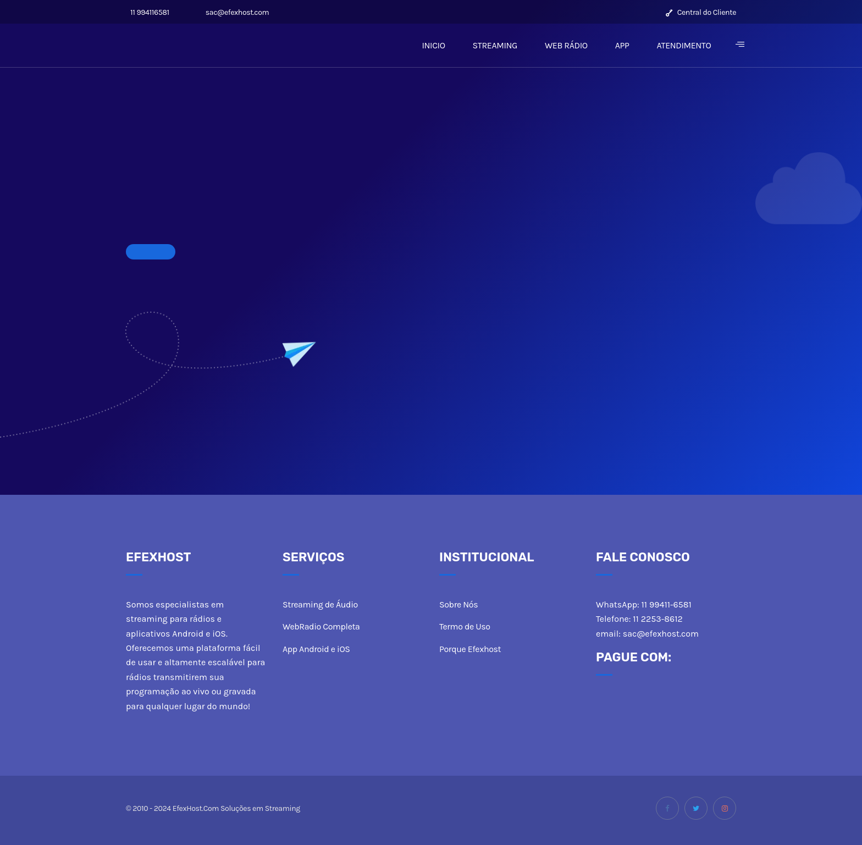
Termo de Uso (464, 626)
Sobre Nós (458, 604)
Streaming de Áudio (320, 604)
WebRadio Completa (321, 626)
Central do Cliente (701, 12)
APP (622, 45)
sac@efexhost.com (235, 12)
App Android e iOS (316, 649)
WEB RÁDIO (566, 45)
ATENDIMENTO (683, 45)
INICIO (433, 45)
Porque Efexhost (470, 649)
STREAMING (495, 45)
